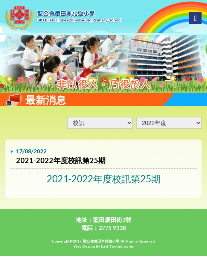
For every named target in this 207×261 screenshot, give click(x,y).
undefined (169, 123)
